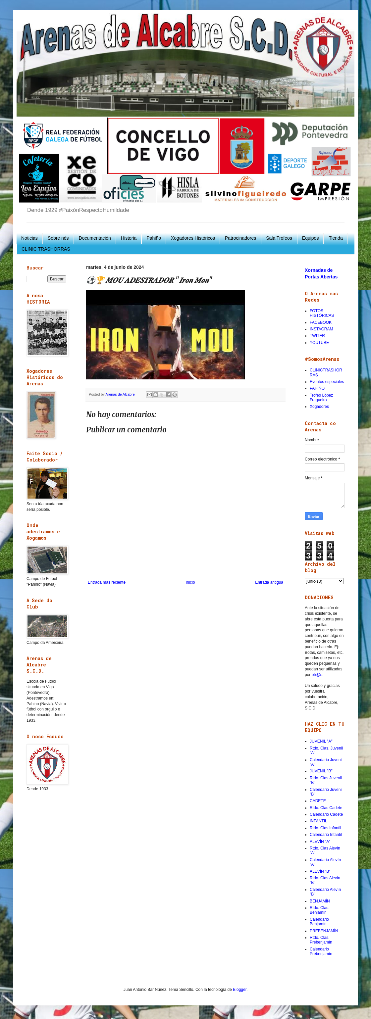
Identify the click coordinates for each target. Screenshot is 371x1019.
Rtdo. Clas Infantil (325, 828)
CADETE (318, 801)
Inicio (190, 582)
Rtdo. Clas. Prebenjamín (321, 940)
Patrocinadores (240, 238)
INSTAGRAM (321, 329)
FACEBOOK (321, 322)
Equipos (310, 238)
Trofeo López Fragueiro (321, 397)
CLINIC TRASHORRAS (46, 249)
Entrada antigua (269, 582)
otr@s (317, 674)
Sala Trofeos (279, 238)
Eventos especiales (327, 381)
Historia (128, 238)
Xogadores (319, 406)
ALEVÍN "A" (320, 841)
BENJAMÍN (320, 901)
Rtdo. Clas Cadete (326, 807)
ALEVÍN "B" (320, 871)
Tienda (336, 238)
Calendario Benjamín (319, 921)
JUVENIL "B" (321, 771)
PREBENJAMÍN (324, 931)
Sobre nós (58, 238)
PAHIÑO (317, 388)
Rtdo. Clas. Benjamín (319, 910)
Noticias (29, 238)
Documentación (95, 238)
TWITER (317, 335)
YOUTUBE (319, 342)
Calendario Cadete (326, 814)
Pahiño (153, 238)
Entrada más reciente (107, 582)
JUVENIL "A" (321, 741)
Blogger (239, 989)
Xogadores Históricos (193, 238)
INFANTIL (318, 821)
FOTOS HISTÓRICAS (322, 313)
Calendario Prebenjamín (321, 951)
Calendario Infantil (326, 834)
